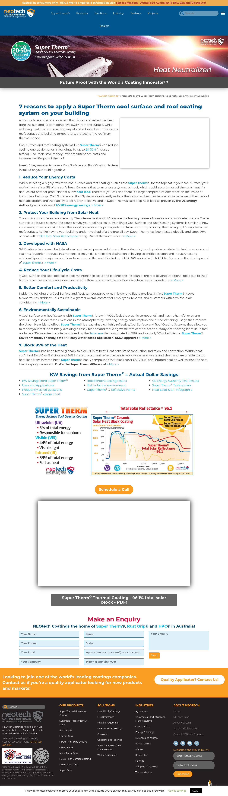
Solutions (100, 13)
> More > (97, 205)
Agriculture (141, 711)
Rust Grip (136, 626)
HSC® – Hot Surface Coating (75, 759)
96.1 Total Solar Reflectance (58, 236)
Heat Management (107, 723)
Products (82, 13)
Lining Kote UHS (68, 764)
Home (176, 711)
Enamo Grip (66, 736)
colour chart (51, 394)
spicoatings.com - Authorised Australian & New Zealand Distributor (161, 2)
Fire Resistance (105, 717)
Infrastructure (143, 744)
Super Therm (89, 145)
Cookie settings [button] (177, 790)
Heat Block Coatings (108, 711)
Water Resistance (107, 755)
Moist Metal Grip (68, 753)
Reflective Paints (123, 389)
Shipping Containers (146, 766)
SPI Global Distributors (186, 728)
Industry (118, 13)
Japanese (96, 333)
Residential (141, 755)
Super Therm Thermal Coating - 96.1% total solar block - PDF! (114, 600)
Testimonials (182, 385)
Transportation (143, 772)
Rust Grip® (65, 730)
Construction (142, 726)
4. (50, 270)
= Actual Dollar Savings (151, 374)
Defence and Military (146, 738)
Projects (153, 13)
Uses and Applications (38, 385)
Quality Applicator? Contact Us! (189, 680)
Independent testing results (107, 381)
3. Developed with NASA (43, 243)
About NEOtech (182, 723)
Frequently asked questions (42, 389)
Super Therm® (60, 13)
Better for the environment (106, 385)
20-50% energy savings (73, 205)
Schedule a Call (114, 489)
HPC (162, 626)
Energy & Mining (144, 732)
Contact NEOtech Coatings (188, 734)
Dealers (104, 25)
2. (58, 212)
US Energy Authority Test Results (175, 381)
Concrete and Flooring (109, 740)
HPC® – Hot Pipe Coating (73, 742)
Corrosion (102, 734)
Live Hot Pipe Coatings (110, 728)
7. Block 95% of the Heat (43, 345)
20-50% (91, 149)
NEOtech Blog (181, 717)
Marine (139, 749)
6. (50, 309)
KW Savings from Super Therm (85, 374)
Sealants (135, 13)
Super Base (65, 770)
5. (53, 287)
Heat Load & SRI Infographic (172, 389)
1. (47, 177)
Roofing (139, 761)
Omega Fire (66, 747)
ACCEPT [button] (196, 790)
